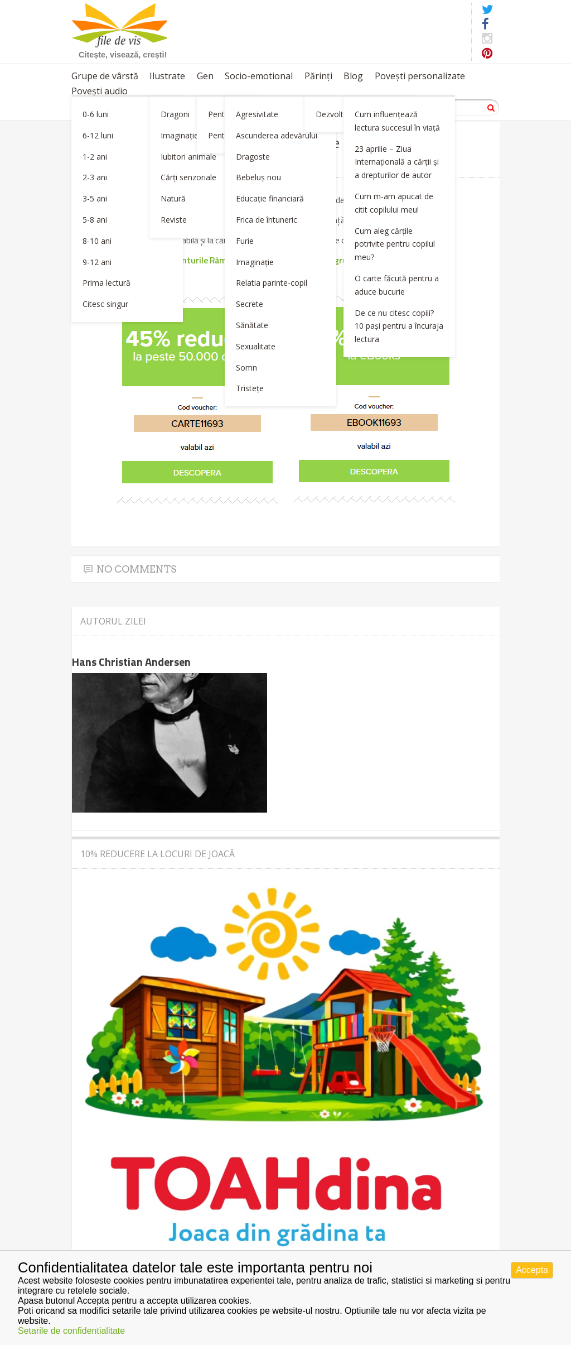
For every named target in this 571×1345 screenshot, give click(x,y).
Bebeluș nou (258, 177)
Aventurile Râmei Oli (207, 260)
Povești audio (99, 91)
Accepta (532, 1270)
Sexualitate (255, 346)
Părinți (318, 76)
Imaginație (180, 135)
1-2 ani (95, 156)
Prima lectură (106, 282)
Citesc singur (105, 304)
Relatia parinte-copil (271, 282)
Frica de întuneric (266, 219)
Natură (173, 198)
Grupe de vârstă (104, 76)
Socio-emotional (259, 76)
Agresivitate (257, 114)
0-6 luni (96, 114)
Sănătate (252, 325)
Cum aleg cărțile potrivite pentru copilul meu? (395, 244)
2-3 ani (95, 177)
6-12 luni (98, 135)
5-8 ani (95, 219)
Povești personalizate (420, 76)
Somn (246, 367)
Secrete (249, 304)
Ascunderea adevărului (276, 135)
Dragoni (175, 114)
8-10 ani (97, 241)
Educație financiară (270, 198)
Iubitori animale (188, 156)
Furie (245, 241)
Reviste (174, 219)
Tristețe (250, 388)
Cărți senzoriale (188, 177)
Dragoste (253, 156)
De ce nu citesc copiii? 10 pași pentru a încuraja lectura (399, 326)
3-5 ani (95, 198)
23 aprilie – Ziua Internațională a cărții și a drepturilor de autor (397, 162)
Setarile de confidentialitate (71, 1331)
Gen (205, 76)
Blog (353, 76)
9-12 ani (97, 262)
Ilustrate (167, 76)
